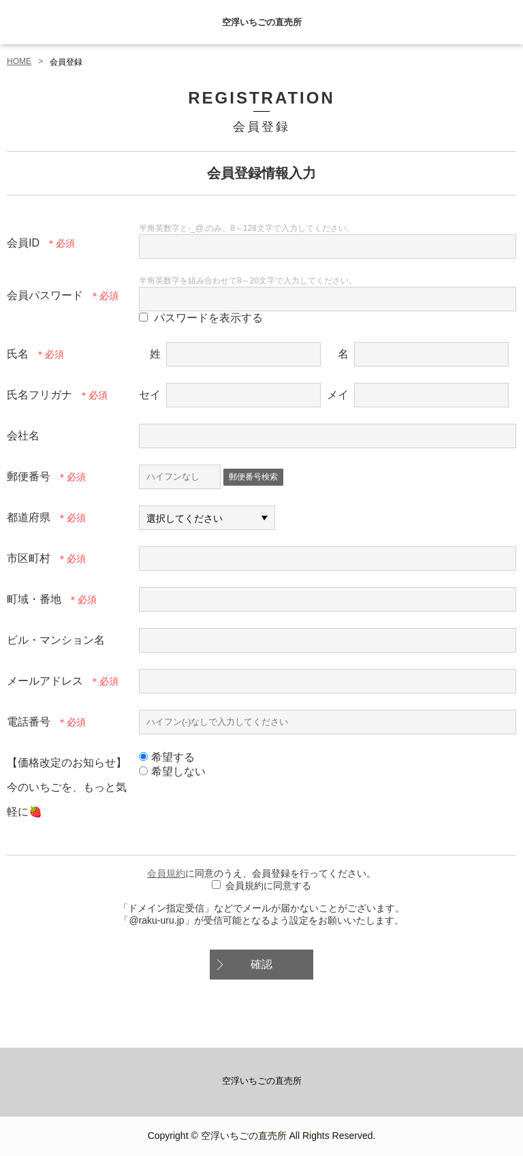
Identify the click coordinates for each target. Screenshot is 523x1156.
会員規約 (166, 873)
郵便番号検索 (253, 477)
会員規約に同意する (268, 885)
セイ (150, 395)
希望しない (172, 771)
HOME (19, 61)
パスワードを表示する (208, 318)
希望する (167, 757)
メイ (338, 395)
